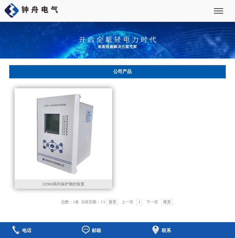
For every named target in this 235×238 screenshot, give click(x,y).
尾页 (167, 202)
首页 (113, 202)
